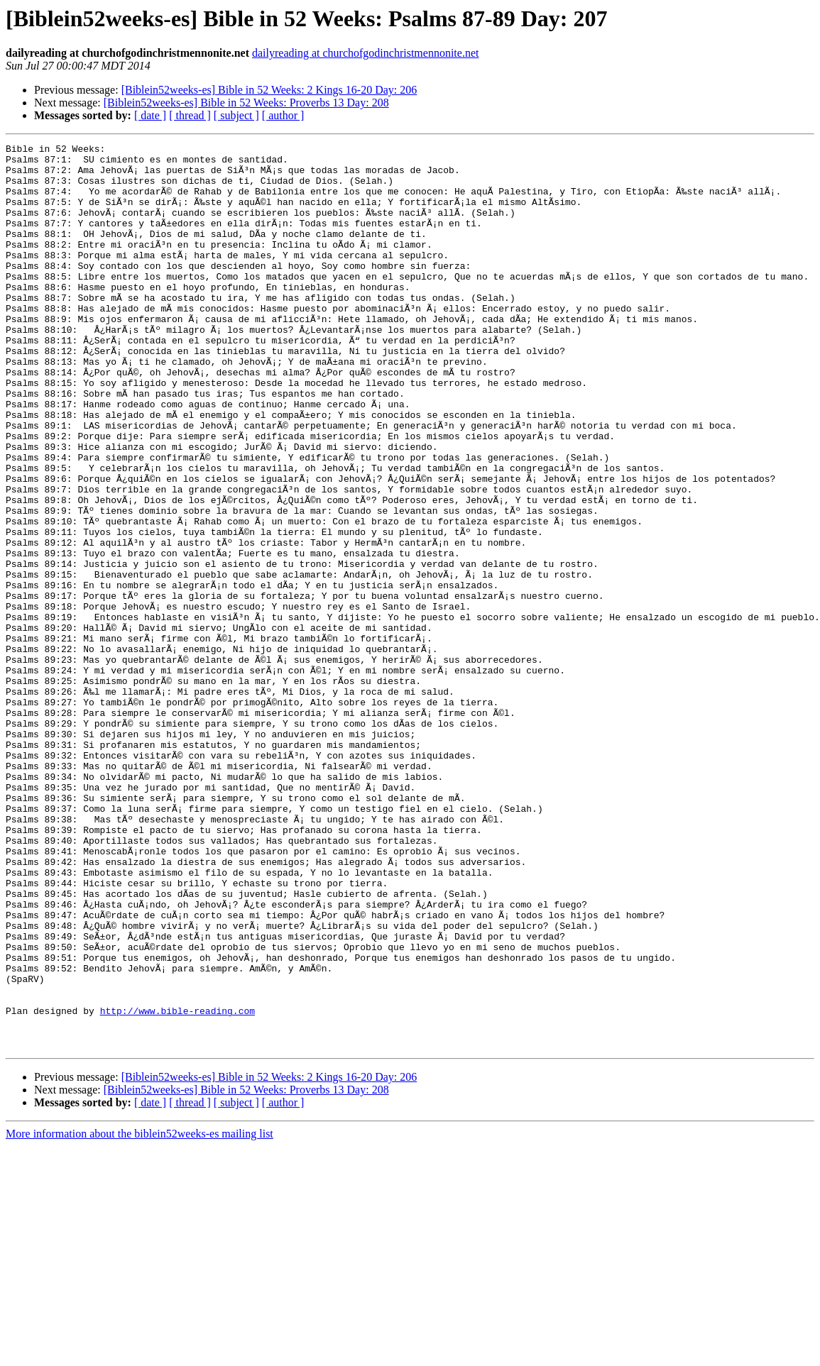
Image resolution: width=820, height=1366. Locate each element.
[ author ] (283, 115)
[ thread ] (190, 115)
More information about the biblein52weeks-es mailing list (139, 1315)
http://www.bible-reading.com (177, 1185)
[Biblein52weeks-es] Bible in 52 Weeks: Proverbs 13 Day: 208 (246, 103)
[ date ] (150, 115)
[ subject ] (236, 115)
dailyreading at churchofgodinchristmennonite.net (365, 53)
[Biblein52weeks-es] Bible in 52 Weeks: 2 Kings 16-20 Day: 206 (269, 90)
